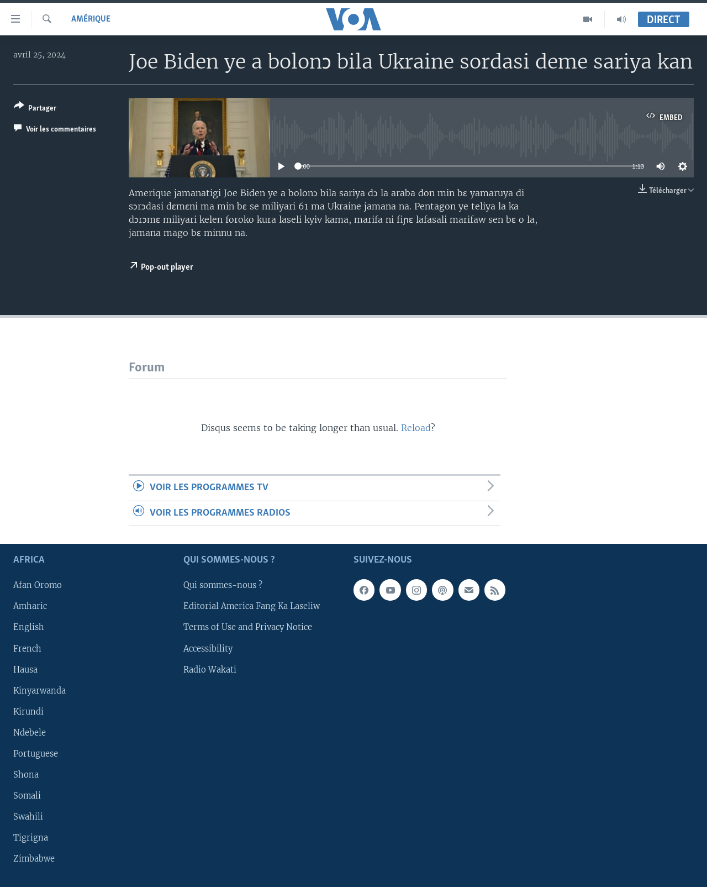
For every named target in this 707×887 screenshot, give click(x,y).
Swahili (28, 817)
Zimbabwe (34, 859)
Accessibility (208, 649)
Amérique (90, 19)
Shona (26, 775)
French (27, 649)
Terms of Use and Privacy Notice (247, 628)
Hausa (25, 670)
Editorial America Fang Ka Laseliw (251, 607)
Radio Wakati (209, 670)
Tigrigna (30, 838)
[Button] (35, 109)
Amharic (30, 607)
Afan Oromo (37, 586)
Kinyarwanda (39, 691)
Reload (416, 427)
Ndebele (29, 733)
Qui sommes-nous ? (222, 586)
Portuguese (35, 754)
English (28, 628)
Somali (27, 796)
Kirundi (28, 712)
